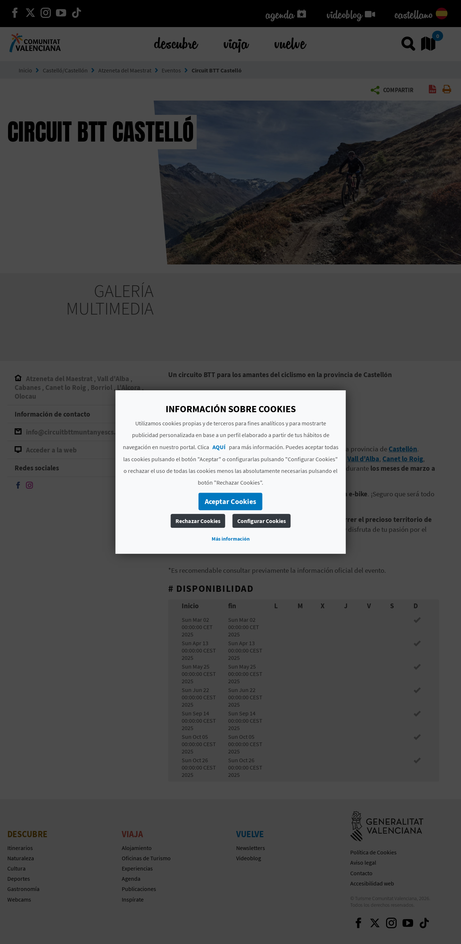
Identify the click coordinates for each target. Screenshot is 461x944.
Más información (231, 538)
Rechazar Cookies (197, 520)
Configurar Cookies (261, 520)
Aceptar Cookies (230, 501)
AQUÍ (219, 447)
